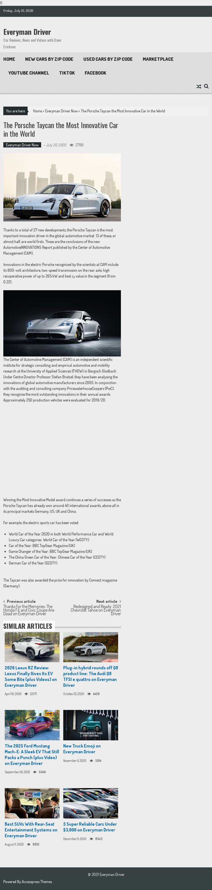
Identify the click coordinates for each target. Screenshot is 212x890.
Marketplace (158, 59)
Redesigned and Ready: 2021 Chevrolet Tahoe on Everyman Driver (96, 609)
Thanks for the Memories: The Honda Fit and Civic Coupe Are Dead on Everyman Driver (28, 609)
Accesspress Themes (37, 881)
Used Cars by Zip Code (108, 59)
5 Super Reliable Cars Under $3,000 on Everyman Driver (90, 827)
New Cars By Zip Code (49, 59)
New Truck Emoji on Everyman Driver (82, 748)
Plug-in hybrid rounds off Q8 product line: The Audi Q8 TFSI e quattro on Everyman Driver (90, 676)
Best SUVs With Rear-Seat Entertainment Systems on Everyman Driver (31, 829)
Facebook (95, 73)
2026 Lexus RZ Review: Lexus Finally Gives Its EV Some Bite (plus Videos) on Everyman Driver (31, 676)
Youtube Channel (28, 73)
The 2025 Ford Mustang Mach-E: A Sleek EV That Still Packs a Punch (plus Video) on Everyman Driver (32, 754)
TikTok (67, 73)
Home (9, 59)
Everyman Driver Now (61, 111)
